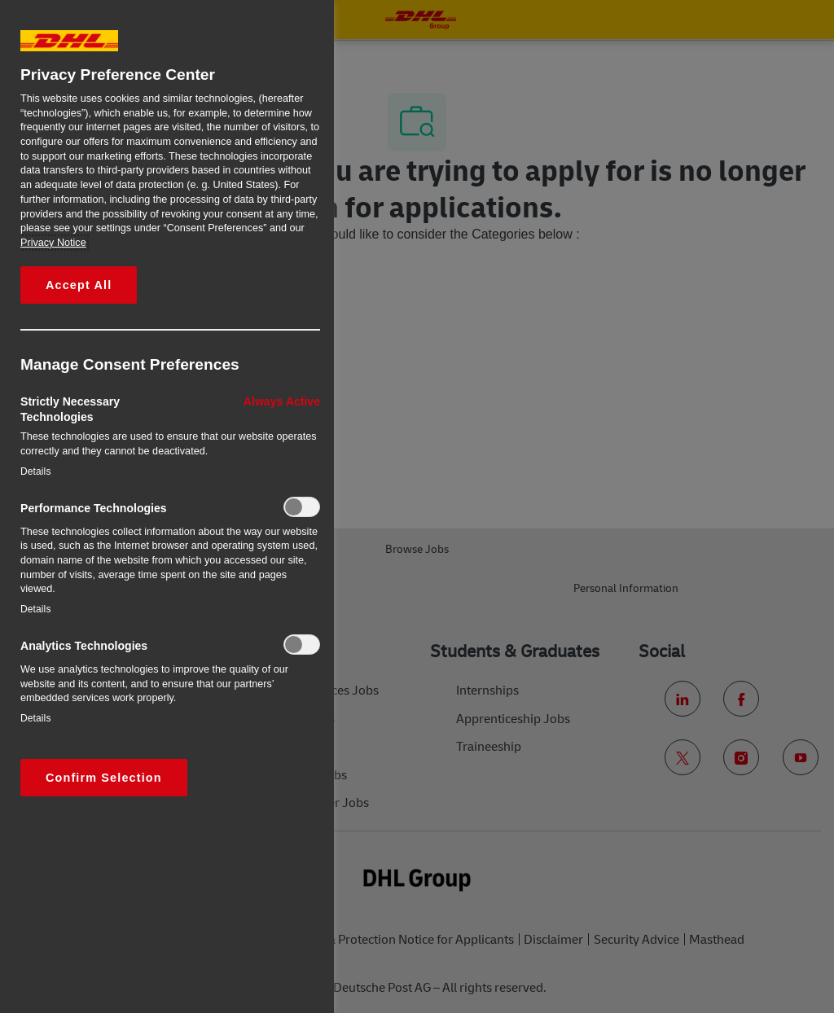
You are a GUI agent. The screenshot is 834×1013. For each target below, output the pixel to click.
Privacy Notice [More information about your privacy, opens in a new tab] (53, 242)
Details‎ (35, 471)
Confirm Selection (104, 777)
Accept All (79, 285)
